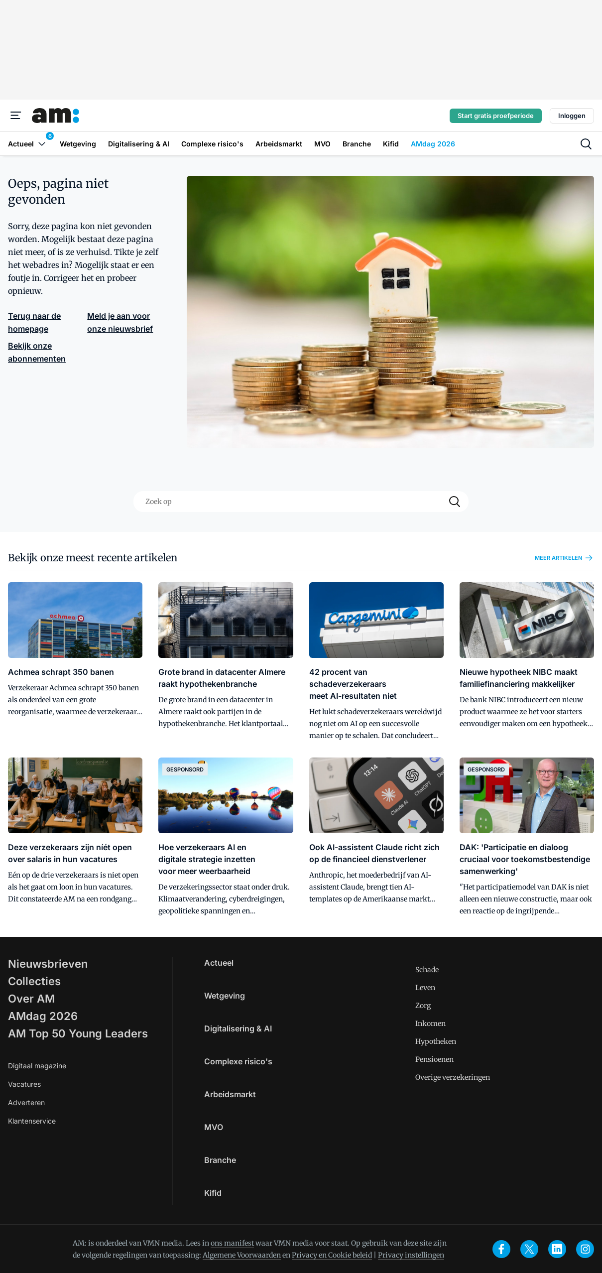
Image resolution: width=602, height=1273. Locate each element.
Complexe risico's (238, 1061)
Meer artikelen (564, 558)
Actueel (219, 963)
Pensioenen (434, 1059)
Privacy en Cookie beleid (332, 1255)
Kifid (213, 1193)
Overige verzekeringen (452, 1077)
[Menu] (16, 116)
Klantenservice (32, 1121)
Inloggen (572, 116)
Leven (425, 987)
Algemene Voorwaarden (242, 1255)
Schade (427, 969)
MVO (213, 1127)
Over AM (31, 998)
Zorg (423, 1005)
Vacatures (24, 1084)
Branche (220, 1160)
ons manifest (232, 1243)
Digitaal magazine (37, 1065)
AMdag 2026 (43, 1016)
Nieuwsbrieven (48, 963)
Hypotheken (435, 1041)
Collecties (34, 981)
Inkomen (430, 1023)
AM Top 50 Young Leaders (78, 1033)
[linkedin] (557, 1249)
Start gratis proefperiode (496, 116)
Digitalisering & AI (238, 1028)
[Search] (455, 501)
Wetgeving (224, 996)
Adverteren (26, 1102)
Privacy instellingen (411, 1255)
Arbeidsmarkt (230, 1094)
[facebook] (501, 1249)
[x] (529, 1249)
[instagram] (585, 1249)
